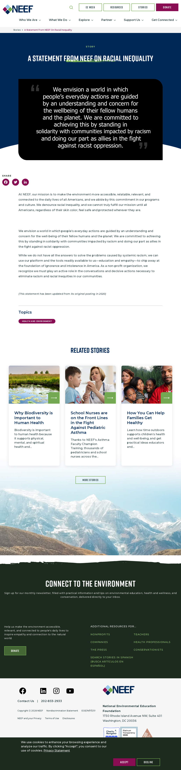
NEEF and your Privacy (29, 718)
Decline (148, 762)
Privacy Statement (57, 750)
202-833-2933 (51, 701)
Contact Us (25, 701)
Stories (143, 7)
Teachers (141, 634)
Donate (167, 7)
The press (98, 649)
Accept (124, 762)
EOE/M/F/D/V (89, 710)
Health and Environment (37, 321)
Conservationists (148, 649)
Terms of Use (52, 718)
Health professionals (152, 642)
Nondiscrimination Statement (62, 710)
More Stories (90, 480)
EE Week (90, 7)
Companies (99, 642)
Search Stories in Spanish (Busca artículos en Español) (111, 661)
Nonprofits (100, 634)
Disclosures (69, 718)
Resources (116, 7)
